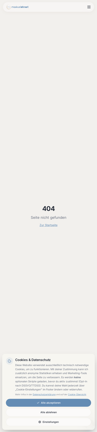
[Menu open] (89, 7)
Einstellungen (48, 421)
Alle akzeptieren (48, 402)
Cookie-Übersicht (77, 394)
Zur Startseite (48, 225)
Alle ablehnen (48, 412)
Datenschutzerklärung (44, 394)
